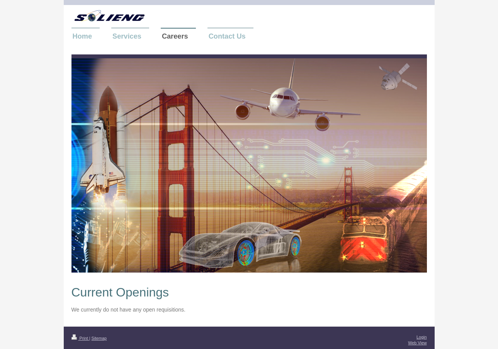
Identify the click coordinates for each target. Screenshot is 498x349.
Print (80, 338)
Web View (417, 343)
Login (421, 337)
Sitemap (99, 338)
